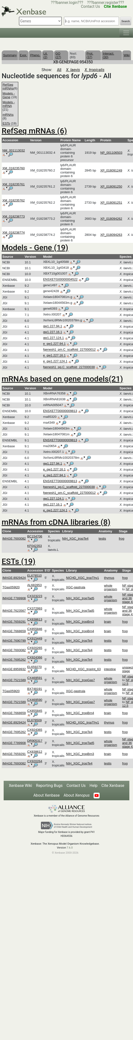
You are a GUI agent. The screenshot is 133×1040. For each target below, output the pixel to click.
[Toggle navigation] (126, 33)
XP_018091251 (111, 202)
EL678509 (34, 720)
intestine (110, 669)
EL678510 (34, 575)
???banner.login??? (67, 2)
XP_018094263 (111, 235)
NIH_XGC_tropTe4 (75, 538)
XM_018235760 (13, 168)
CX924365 (34, 730)
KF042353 (34, 546)
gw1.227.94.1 (52, 326)
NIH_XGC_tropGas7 (80, 680)
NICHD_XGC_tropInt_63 (83, 669)
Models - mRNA (9, 104)
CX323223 (34, 596)
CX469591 (34, 678)
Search (126, 21)
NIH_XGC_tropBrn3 (80, 621)
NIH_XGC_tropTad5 (80, 598)
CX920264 (34, 761)
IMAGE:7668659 (14, 631)
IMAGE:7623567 (14, 610)
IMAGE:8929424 (14, 578)
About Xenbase (46, 795)
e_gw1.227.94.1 (54, 344)
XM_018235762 (13, 200)
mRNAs (8, 114)
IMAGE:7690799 (14, 640)
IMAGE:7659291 (14, 621)
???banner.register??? (105, 2)
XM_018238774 (13, 232)
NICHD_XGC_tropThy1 (82, 578)
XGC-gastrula (75, 587)
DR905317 (34, 741)
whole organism (110, 587)
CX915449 (34, 638)
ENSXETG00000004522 (60, 279)
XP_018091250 (111, 186)
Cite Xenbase (112, 785)
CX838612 (34, 752)
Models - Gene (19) (35, 247)
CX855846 (34, 629)
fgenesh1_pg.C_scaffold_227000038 (69, 367)
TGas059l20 (11, 587)
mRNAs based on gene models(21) (62, 378)
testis (102, 538)
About (77, 795)
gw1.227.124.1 (53, 338)
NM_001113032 (13, 150)
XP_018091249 (111, 170)
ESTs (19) (18, 561)
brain (107, 621)
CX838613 (34, 619)
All (59, 69)
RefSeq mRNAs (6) (34, 130)
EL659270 (34, 667)
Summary (10, 55)
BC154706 (34, 536)
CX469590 (34, 700)
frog (121, 538)
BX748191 (34, 689)
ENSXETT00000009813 (60, 411)
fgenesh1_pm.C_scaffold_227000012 (69, 350)
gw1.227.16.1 (52, 332)
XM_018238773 (13, 216)
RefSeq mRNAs (8, 86)
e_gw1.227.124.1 (55, 361)
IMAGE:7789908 (14, 598)
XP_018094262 (111, 218)
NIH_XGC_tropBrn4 (80, 631)
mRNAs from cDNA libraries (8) (56, 522)
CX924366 (34, 657)
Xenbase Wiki (20, 785)
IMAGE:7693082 (14, 538)
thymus (109, 578)
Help (94, 785)
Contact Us (76, 785)
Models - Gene (9, 95)
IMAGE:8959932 (14, 669)
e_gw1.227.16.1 (54, 355)
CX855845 (34, 711)
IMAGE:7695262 (14, 659)
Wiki (127, 55)
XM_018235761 (13, 184)
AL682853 (34, 585)
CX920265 (34, 648)
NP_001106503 (111, 152)
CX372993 (34, 608)
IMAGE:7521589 (14, 680)
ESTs (6, 123)
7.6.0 (70, 847)
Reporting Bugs (49, 785)
